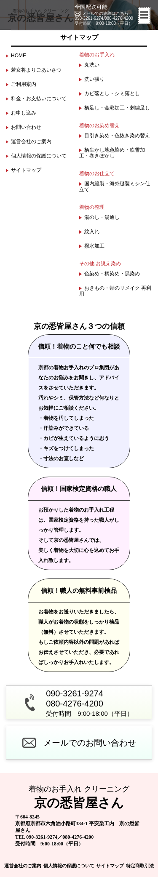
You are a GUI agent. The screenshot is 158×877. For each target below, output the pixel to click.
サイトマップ (26, 170)
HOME (18, 56)
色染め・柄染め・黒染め (112, 274)
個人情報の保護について (39, 156)
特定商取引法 (140, 866)
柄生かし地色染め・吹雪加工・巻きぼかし (112, 153)
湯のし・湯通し (102, 217)
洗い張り (94, 79)
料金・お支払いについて (39, 98)
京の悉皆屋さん (41, 15)
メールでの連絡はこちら (105, 13)
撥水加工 (94, 246)
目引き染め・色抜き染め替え (117, 136)
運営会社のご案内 (31, 141)
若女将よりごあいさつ (36, 70)
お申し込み (23, 113)
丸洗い (91, 65)
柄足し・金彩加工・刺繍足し (117, 108)
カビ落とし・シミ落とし (112, 93)
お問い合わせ (26, 127)
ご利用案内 (23, 84)
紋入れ (91, 232)
